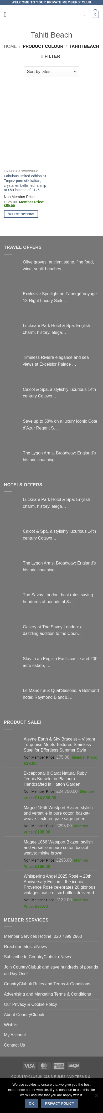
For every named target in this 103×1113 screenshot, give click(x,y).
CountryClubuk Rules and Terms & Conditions (47, 983)
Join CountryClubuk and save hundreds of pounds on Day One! (51, 970)
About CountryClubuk (24, 1014)
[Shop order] (51, 71)
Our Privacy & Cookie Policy (30, 1004)
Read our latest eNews (25, 946)
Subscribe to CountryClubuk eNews (37, 956)
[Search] (86, 14)
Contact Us (14, 1045)
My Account (15, 1034)
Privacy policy (59, 1103)
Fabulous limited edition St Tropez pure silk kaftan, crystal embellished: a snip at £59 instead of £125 (25, 183)
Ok (31, 1103)
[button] (7, 14)
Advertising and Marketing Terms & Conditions (47, 994)
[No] (96, 1097)
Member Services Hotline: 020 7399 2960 (43, 936)
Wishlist (11, 1024)
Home (10, 46)
